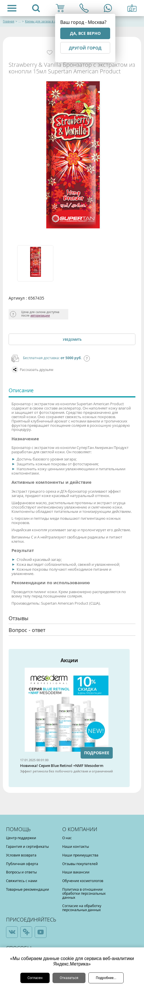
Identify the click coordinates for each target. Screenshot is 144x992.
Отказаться (69, 978)
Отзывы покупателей (80, 863)
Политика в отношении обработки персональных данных (84, 893)
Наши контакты (75, 846)
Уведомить (72, 340)
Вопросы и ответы (21, 872)
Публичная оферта (22, 863)
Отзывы (18, 618)
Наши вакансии (75, 872)
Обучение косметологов (82, 880)
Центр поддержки (21, 837)
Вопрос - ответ (27, 630)
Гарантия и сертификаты (27, 846)
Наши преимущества (80, 855)
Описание (21, 390)
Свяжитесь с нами (21, 880)
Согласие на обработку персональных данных (81, 907)
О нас (67, 837)
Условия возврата (21, 855)
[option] (34, 263)
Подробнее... (106, 978)
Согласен (35, 978)
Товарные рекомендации (27, 889)
